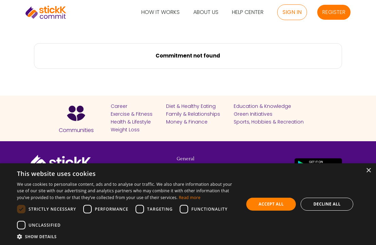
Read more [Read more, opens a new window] (189, 197)
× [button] (368, 170)
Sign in (292, 12)
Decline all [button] (327, 204)
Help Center (248, 12)
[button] (127, 236)
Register (333, 12)
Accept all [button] (271, 204)
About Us (205, 12)
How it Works (160, 12)
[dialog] (188, 204)
